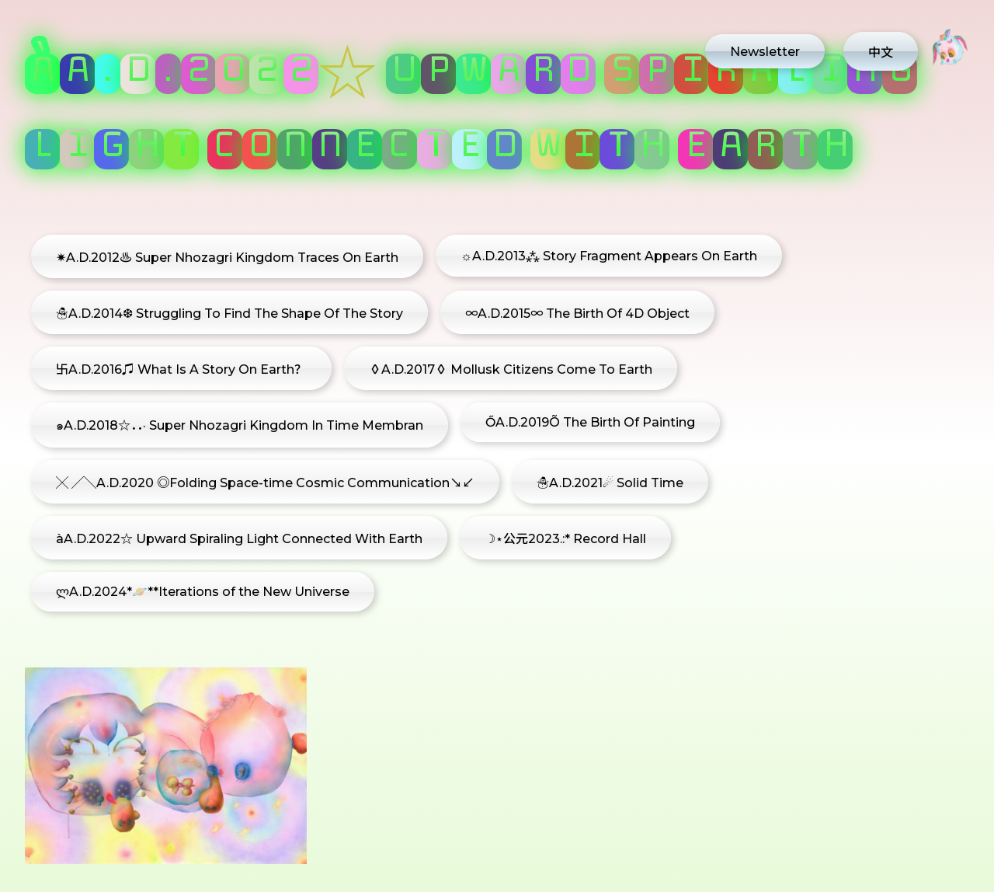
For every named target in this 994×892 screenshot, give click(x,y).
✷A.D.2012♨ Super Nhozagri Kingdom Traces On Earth (227, 257)
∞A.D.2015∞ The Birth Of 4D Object (577, 313)
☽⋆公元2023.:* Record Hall (565, 538)
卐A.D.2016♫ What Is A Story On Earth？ (181, 369)
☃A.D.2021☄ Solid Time (610, 483)
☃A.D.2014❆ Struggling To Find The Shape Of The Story (229, 313)
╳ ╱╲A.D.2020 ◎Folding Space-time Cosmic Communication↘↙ (265, 483)
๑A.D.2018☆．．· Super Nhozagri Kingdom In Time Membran (239, 425)
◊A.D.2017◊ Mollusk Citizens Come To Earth (510, 369)
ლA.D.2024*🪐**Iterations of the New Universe (202, 591)
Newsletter (765, 51)
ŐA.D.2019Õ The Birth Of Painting (590, 422)
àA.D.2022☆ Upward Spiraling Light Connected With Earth (239, 538)
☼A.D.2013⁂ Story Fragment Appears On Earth (609, 256)
